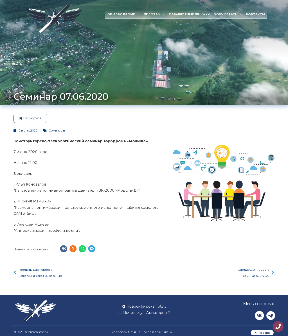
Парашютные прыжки (189, 14)
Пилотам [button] (154, 14)
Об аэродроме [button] (123, 14)
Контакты (255, 14)
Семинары (57, 130)
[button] (63, 248)
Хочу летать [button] (228, 14)
